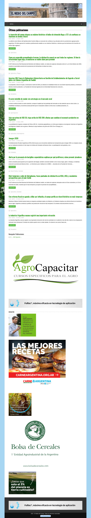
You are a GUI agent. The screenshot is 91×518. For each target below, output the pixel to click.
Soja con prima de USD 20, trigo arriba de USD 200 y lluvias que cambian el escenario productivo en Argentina (44, 118)
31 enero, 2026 (20, 159)
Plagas (19, 73)
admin (13, 38)
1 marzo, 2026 (19, 38)
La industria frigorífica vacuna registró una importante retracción (32, 215)
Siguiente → (18, 237)
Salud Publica (14, 171)
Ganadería (13, 94)
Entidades (13, 152)
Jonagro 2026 (13, 138)
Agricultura (13, 52)
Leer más (12, 48)
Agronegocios (14, 112)
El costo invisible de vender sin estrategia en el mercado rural (30, 98)
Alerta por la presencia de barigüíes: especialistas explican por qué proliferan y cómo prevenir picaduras (45, 157)
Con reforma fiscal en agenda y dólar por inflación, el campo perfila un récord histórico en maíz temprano (45, 196)
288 (14, 237)
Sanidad (21, 171)
